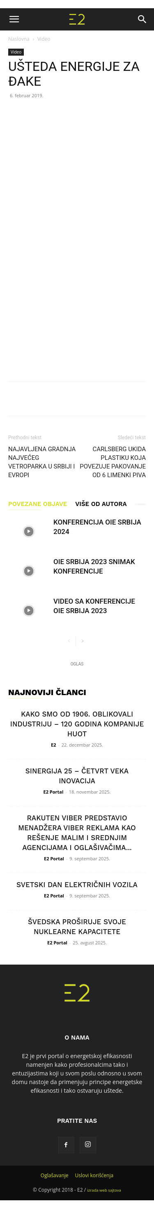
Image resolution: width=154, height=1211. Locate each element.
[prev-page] (69, 641)
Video (43, 38)
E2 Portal (54, 792)
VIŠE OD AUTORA (100, 504)
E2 (53, 745)
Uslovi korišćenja (94, 1175)
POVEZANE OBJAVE (37, 504)
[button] (14, 19)
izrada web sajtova (104, 1190)
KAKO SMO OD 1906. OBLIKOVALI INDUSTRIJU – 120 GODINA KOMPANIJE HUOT (77, 724)
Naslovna (19, 38)
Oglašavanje (55, 1175)
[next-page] (82, 641)
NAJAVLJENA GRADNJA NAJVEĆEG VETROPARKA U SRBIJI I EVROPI (42, 462)
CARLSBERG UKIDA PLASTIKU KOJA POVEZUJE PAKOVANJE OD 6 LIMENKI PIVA (113, 462)
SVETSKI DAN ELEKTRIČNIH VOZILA (77, 885)
